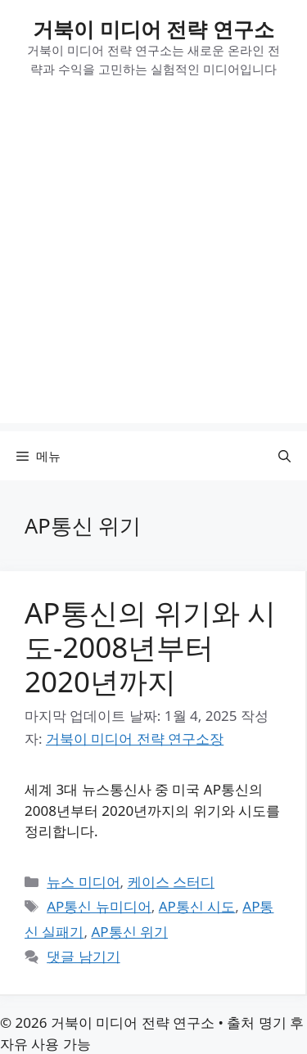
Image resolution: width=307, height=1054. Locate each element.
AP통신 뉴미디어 (99, 906)
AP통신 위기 (129, 931)
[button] (284, 455)
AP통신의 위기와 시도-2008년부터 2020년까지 (150, 646)
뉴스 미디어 (83, 881)
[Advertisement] (153, 269)
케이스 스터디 (171, 881)
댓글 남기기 (83, 956)
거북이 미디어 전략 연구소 (153, 29)
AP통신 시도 (197, 906)
